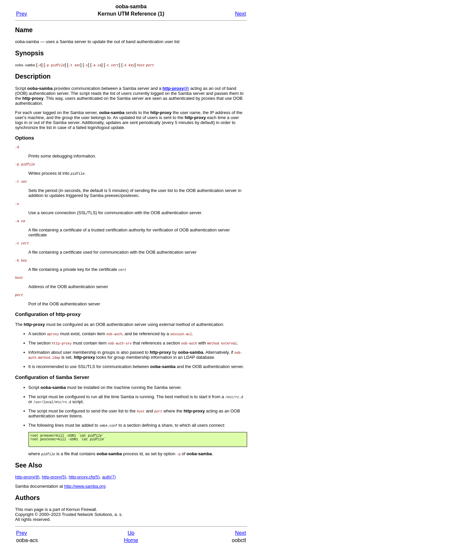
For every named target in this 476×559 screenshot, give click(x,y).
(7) (109, 488)
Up (131, 545)
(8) (176, 88)
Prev (21, 14)
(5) (54, 488)
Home (131, 552)
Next (240, 14)
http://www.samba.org (85, 498)
